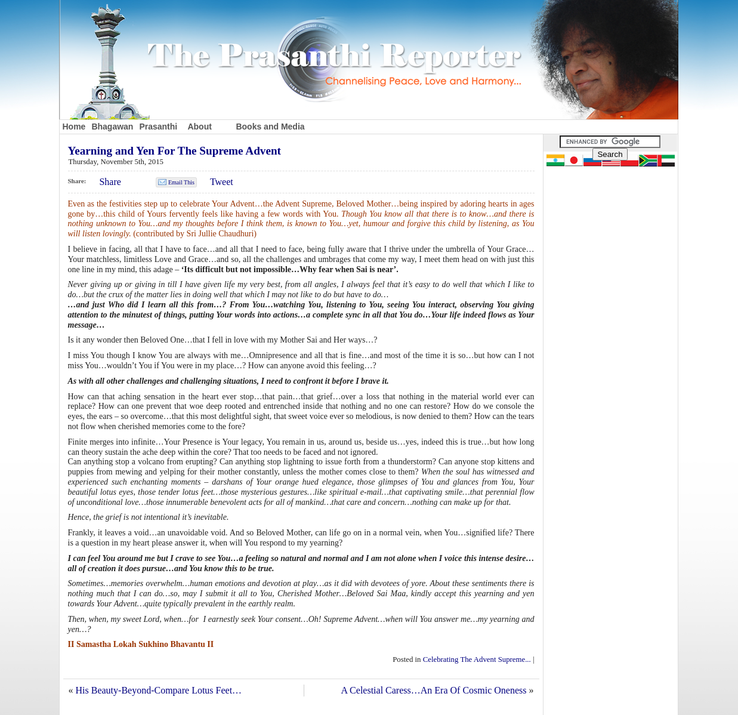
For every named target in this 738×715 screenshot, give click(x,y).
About (199, 126)
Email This (181, 182)
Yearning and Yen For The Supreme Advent (175, 150)
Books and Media (270, 126)
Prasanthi (158, 126)
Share (110, 182)
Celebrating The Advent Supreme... (477, 659)
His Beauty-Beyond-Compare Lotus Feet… (159, 690)
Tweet (221, 182)
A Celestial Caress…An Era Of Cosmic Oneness (433, 690)
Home (74, 126)
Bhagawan (112, 126)
